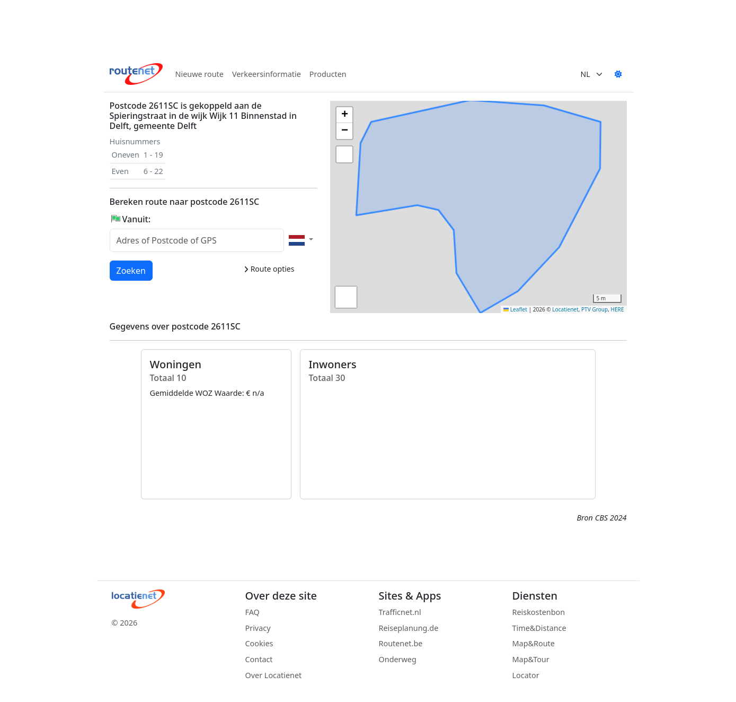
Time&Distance (539, 628)
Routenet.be (401, 643)
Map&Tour (530, 659)
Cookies (259, 643)
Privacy (258, 628)
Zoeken (131, 270)
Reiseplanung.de (409, 628)
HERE (617, 309)
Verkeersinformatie (266, 74)
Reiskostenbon (538, 612)
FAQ (252, 612)
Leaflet (515, 309)
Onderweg (397, 659)
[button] (464, 217)
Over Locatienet (273, 675)
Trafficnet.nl (400, 612)
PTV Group (594, 309)
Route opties (269, 269)
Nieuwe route (199, 74)
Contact (259, 659)
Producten (328, 74)
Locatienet (565, 309)
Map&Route (533, 643)
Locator (525, 675)
